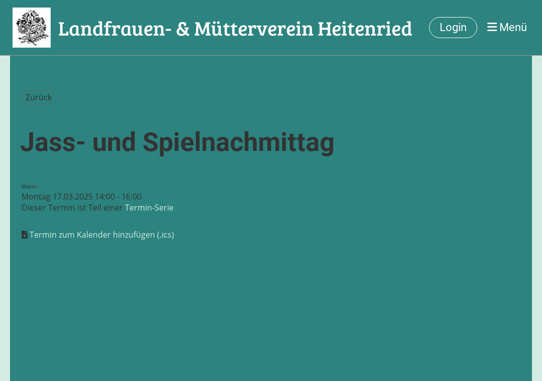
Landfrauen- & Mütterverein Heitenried (235, 27)
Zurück (39, 97)
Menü (507, 27)
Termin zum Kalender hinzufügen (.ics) (102, 234)
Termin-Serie (149, 207)
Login (453, 27)
